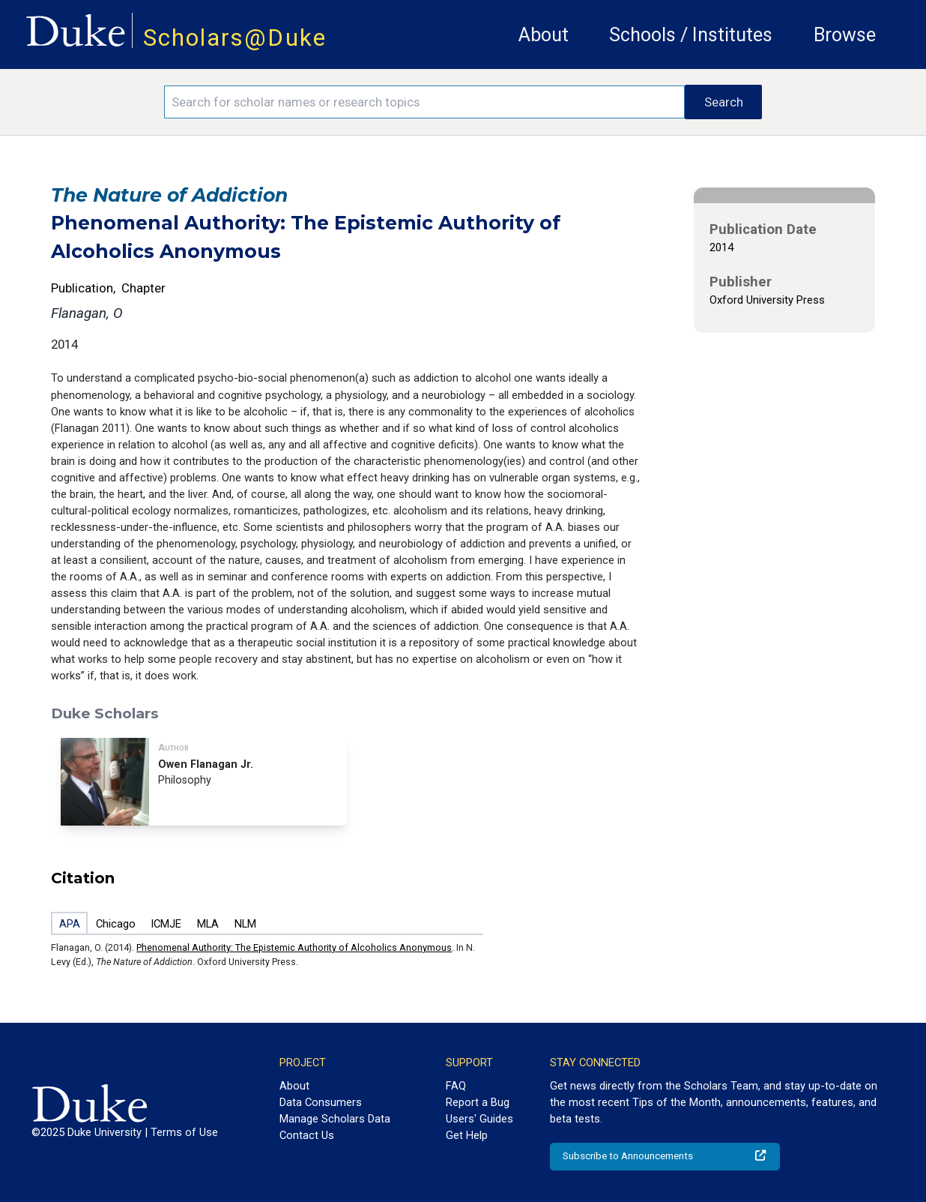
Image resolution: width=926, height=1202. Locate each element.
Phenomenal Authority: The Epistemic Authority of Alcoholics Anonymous (294, 947)
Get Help (467, 1135)
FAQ (456, 1086)
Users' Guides (479, 1119)
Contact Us (306, 1135)
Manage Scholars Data (334, 1119)
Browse (845, 35)
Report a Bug (477, 1102)
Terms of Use (184, 1132)
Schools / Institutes (690, 35)
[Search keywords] (424, 101)
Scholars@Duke (235, 38)
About (543, 35)
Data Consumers (320, 1102)
